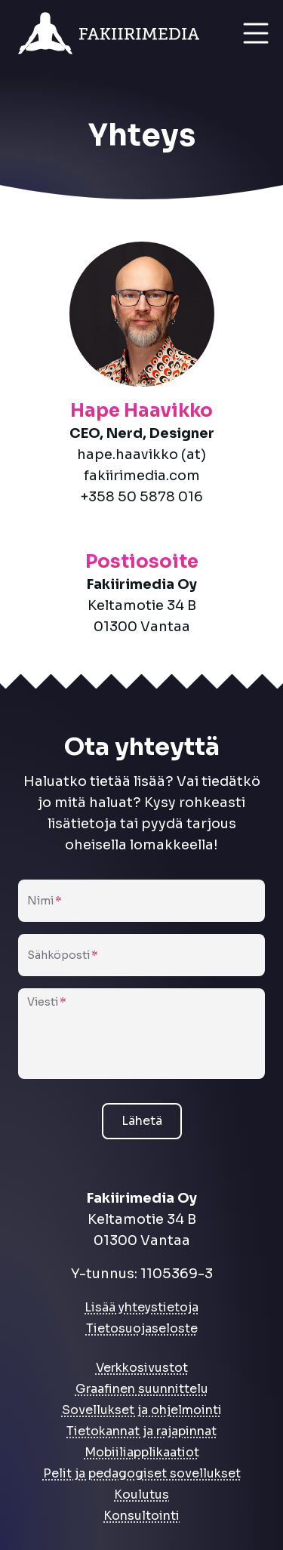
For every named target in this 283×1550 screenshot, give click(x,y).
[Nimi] (141, 906)
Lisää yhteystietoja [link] (141, 1307)
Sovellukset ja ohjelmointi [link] (142, 1410)
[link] (117, 33)
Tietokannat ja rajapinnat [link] (141, 1431)
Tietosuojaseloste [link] (142, 1328)
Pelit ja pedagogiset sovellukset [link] (142, 1473)
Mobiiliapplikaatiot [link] (142, 1452)
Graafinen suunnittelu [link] (141, 1389)
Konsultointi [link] (141, 1516)
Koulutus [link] (141, 1494)
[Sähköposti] (141, 961)
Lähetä (142, 1121)
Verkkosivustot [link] (142, 1368)
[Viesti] (141, 1041)
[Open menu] (256, 33)
